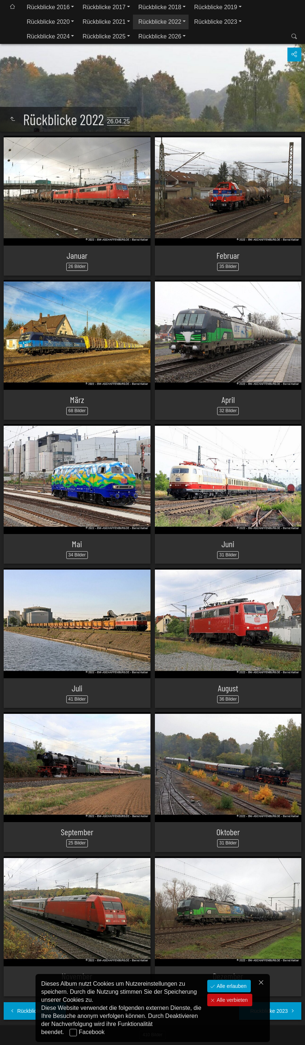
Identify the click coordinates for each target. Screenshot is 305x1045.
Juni (228, 543)
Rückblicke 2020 (48, 22)
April (228, 399)
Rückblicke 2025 (103, 36)
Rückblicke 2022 (159, 22)
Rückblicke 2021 (103, 22)
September (77, 831)
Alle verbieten (231, 1000)
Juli (77, 688)
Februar (227, 255)
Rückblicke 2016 (48, 7)
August (228, 688)
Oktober (228, 831)
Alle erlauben (231, 986)
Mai (77, 543)
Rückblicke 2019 (215, 7)
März (77, 399)
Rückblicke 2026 (159, 36)
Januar (77, 255)
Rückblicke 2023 (215, 22)
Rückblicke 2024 (48, 36)
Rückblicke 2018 (159, 7)
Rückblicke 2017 (103, 7)
